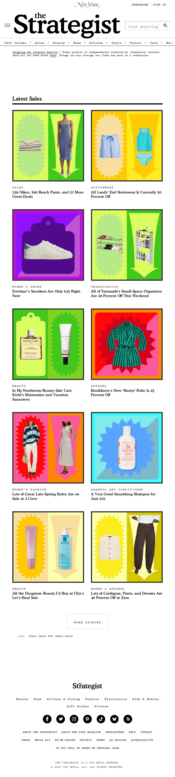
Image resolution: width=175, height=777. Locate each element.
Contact (146, 731)
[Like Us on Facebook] (47, 719)
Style (116, 42)
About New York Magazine (81, 731)
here (53, 54)
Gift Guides (15, 42)
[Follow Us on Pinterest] (87, 719)
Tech (154, 42)
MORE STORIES (87, 621)
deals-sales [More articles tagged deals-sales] (64, 635)
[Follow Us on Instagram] (74, 719)
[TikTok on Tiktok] (101, 719)
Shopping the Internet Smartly (35, 51)
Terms (100, 739)
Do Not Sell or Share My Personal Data (87, 747)
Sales (40, 42)
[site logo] (87, 686)
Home (77, 42)
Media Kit (42, 739)
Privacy (86, 739)
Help (132, 731)
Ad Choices (117, 739)
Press (26, 739)
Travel (136, 42)
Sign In (159, 3)
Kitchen (96, 42)
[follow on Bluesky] (114, 719)
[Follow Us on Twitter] (60, 719)
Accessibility (142, 739)
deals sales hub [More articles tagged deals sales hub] (41, 635)
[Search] (165, 25)
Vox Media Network (103, 761)
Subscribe (140, 3)
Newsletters (115, 731)
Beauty (59, 42)
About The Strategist (40, 731)
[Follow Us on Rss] (128, 719)
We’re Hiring (65, 739)
